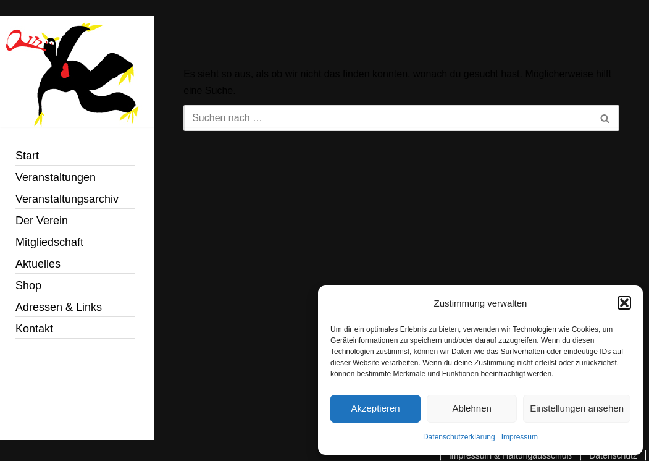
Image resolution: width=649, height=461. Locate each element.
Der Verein (41, 220)
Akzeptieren (375, 408)
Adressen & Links (58, 307)
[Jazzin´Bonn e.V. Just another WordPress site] (77, 71)
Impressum (519, 437)
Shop (28, 285)
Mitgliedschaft (49, 242)
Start (27, 156)
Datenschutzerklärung (459, 437)
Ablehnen (471, 408)
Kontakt (34, 329)
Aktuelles (38, 264)
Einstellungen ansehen (577, 408)
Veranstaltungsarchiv (67, 199)
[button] (624, 303)
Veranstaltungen (55, 177)
